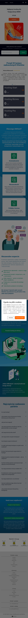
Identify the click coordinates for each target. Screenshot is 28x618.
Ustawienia (11, 317)
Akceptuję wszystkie (20, 317)
